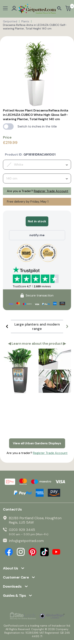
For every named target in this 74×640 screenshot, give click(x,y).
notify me (36, 235)
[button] (7, 326)
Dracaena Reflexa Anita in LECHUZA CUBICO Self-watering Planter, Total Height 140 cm (35, 26)
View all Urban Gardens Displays (37, 443)
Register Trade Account (51, 191)
